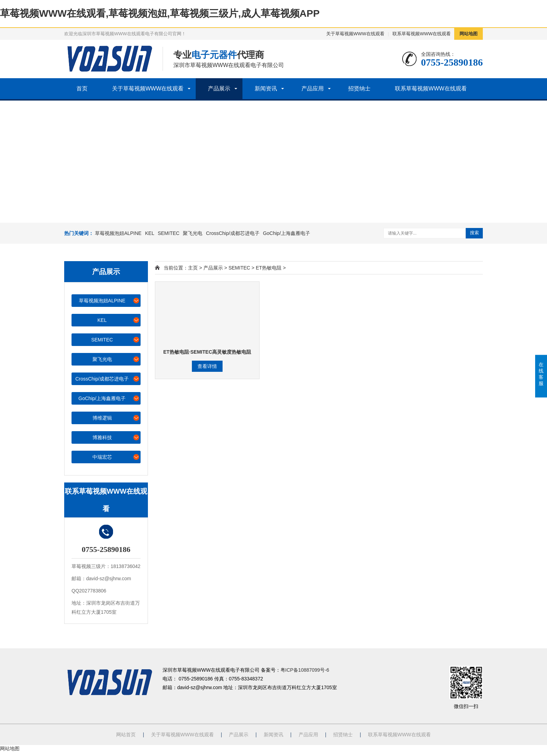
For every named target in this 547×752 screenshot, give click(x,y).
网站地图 (468, 33)
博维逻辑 (116, 417)
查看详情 (207, 366)
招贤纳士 (359, 88)
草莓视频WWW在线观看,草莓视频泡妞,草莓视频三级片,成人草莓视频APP (160, 13)
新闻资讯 (266, 88)
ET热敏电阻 (269, 268)
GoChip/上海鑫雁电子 (286, 233)
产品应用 (312, 88)
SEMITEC (168, 233)
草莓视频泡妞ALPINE (118, 233)
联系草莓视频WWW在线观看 (421, 33)
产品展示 (219, 88)
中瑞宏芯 (116, 456)
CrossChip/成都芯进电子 (232, 233)
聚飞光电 (192, 233)
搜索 (474, 232)
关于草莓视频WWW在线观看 (355, 33)
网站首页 (126, 734)
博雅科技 (116, 437)
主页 (193, 268)
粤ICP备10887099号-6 (304, 670)
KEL (149, 233)
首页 (82, 88)
